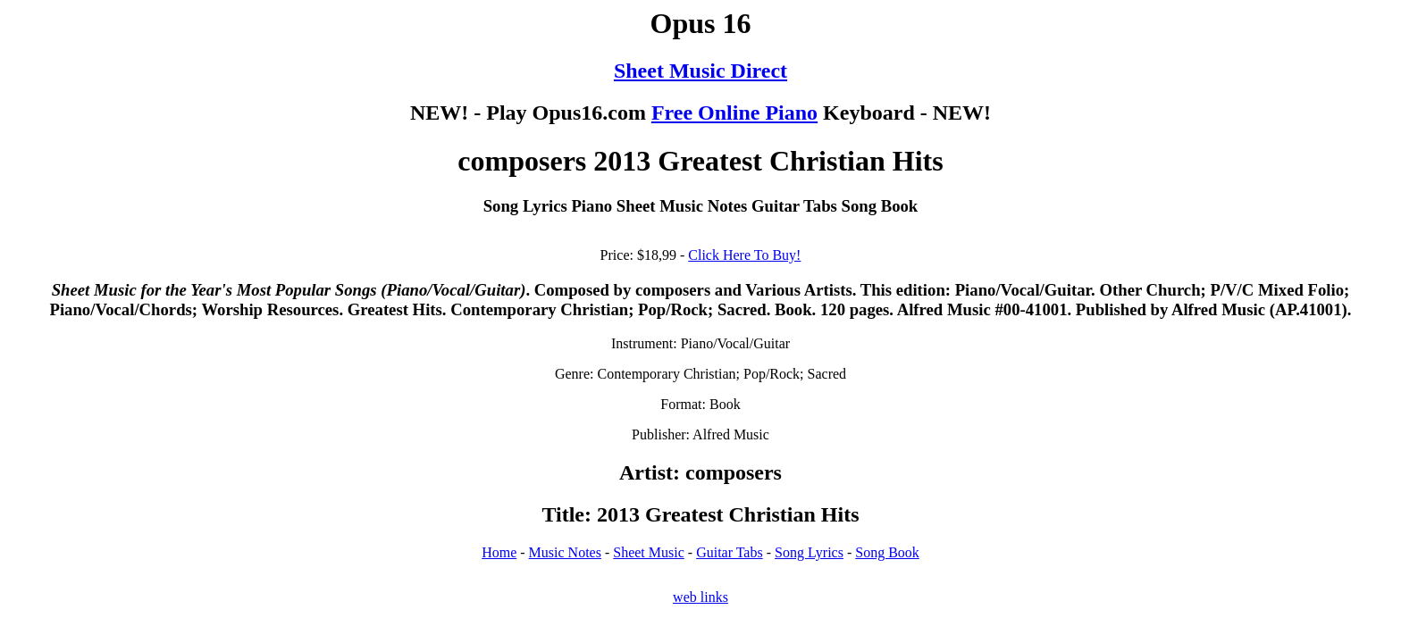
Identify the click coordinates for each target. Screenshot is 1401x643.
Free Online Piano (734, 112)
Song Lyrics (809, 552)
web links (700, 597)
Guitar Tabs (729, 552)
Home (499, 552)
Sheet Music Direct (700, 70)
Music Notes (565, 552)
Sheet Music (648, 552)
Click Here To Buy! (744, 255)
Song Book (887, 552)
